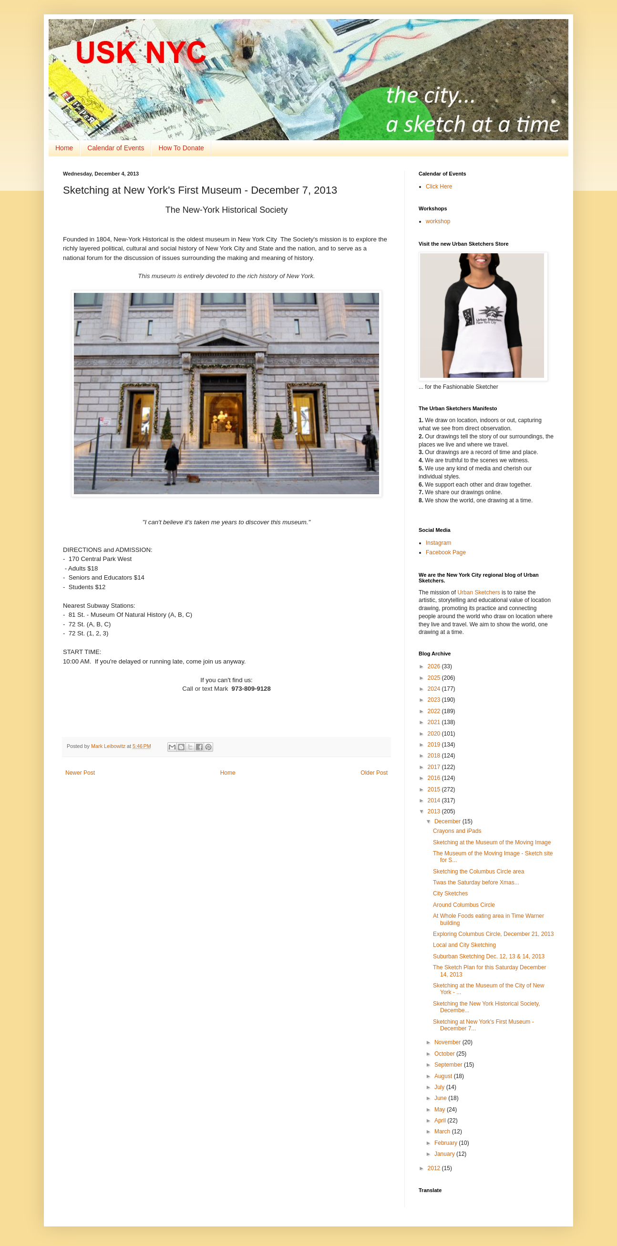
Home (64, 148)
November (448, 1042)
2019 (435, 744)
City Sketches (450, 893)
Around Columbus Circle (464, 905)
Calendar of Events (115, 148)
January (445, 1154)
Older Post (374, 772)
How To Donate (181, 148)
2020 (435, 733)
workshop (438, 221)
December (448, 821)
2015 (435, 789)
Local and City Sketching (464, 945)
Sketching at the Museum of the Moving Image (492, 842)
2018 (435, 755)
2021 (435, 722)
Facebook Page (446, 552)
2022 (435, 711)
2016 (435, 778)
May (440, 1109)
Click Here (439, 186)
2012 (435, 1168)
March (443, 1131)
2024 (435, 688)
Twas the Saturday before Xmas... (476, 882)
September (449, 1064)
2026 (435, 666)
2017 (435, 767)
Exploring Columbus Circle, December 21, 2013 (493, 934)
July (440, 1087)
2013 (435, 811)
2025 (435, 678)
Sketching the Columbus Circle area (478, 871)
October (445, 1053)
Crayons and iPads (457, 831)
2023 (435, 699)
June (441, 1098)
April (440, 1120)
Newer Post (80, 772)
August (444, 1076)
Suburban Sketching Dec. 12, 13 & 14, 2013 (489, 956)
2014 (435, 800)
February (446, 1143)
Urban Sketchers (478, 592)
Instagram (438, 543)
